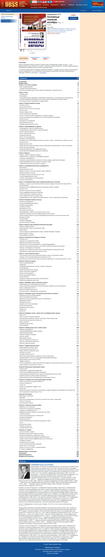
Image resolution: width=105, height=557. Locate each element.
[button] (43, 2)
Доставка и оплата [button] (82, 4)
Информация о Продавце (52, 547)
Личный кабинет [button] (97, 10)
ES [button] (38, 1)
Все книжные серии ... (8, 21)
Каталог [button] (8, 10)
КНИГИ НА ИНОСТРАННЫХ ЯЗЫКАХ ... (7, 17)
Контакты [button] (46, 4)
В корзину (73, 18)
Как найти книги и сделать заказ (52, 551)
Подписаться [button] (54, 4)
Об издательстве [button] (36, 4)
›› (35, 58)
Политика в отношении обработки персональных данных (52, 549)
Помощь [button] (83, 10)
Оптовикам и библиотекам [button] (39, 7)
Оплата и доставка (52, 553)
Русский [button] (34, 1)
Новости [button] (63, 4)
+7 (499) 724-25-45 (58, 1)
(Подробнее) (42, 72)
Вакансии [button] (71, 4)
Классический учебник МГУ (58, 32)
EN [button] (41, 1)
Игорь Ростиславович (42, 464)
